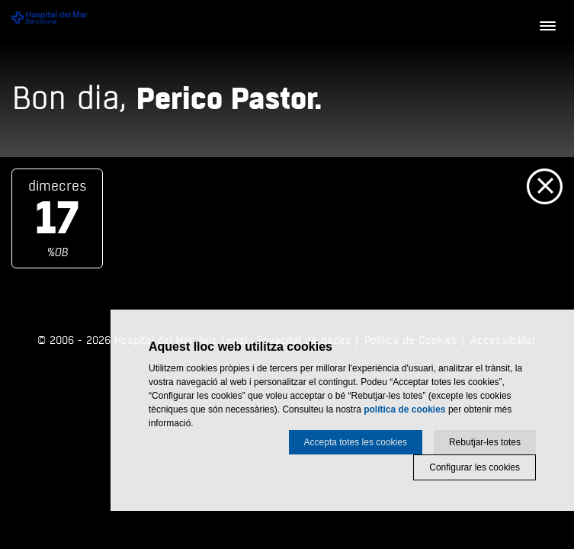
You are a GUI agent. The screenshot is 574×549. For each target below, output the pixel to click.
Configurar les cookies (474, 467)
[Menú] (547, 26)
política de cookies (404, 409)
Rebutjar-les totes (485, 442)
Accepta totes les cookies (355, 442)
